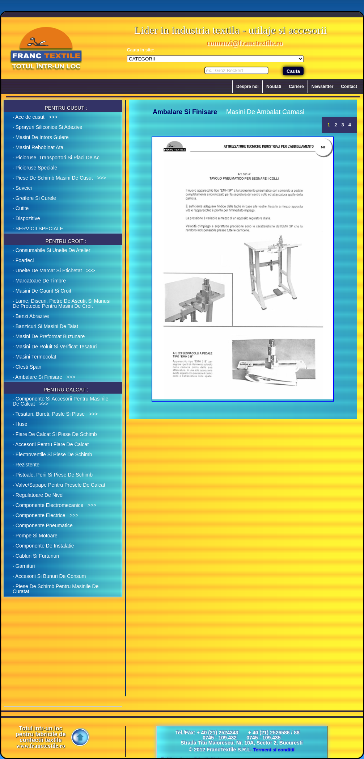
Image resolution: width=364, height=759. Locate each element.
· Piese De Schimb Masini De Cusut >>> (59, 177)
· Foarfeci (23, 260)
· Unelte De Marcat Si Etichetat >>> (54, 270)
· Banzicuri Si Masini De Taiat (45, 326)
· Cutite (21, 208)
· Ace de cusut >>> (35, 116)
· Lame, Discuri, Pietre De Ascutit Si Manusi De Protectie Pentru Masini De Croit (61, 303)
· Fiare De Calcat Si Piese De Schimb (55, 434)
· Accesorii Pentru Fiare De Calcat (51, 444)
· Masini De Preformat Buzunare (49, 336)
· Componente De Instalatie (43, 545)
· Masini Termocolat (34, 356)
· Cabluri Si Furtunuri (36, 555)
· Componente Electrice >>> (46, 515)
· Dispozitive (26, 218)
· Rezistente (26, 464)
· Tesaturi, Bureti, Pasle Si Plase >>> (55, 413)
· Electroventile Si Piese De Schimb (52, 454)
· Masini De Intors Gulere (41, 137)
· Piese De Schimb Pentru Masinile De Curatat (55, 589)
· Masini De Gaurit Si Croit (42, 290)
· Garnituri (24, 566)
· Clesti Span (27, 366)
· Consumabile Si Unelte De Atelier (51, 250)
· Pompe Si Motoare (35, 535)
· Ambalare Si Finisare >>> (44, 377)
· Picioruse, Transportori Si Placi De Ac (56, 157)
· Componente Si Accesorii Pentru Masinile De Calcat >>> (61, 401)
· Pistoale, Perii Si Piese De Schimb (53, 474)
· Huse (20, 424)
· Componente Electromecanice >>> (55, 505)
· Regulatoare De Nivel (38, 495)
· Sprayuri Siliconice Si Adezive (47, 127)
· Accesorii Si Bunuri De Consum (49, 576)
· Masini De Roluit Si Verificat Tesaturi (55, 346)
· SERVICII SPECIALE (38, 228)
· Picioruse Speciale (35, 167)
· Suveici (22, 187)
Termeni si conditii (274, 749)
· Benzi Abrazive (31, 316)
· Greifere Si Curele (34, 198)
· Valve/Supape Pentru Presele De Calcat (59, 484)
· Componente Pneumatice (43, 525)
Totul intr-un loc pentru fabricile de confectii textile (41, 737)
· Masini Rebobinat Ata (38, 147)
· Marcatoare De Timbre (39, 280)
